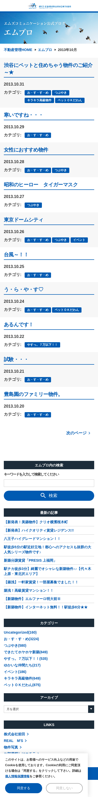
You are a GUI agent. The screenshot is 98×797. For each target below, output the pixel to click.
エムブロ (45, 50)
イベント (79, 240)
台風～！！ (16, 254)
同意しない (64, 788)
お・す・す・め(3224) (21, 639)
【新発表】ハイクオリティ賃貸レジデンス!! (39, 530)
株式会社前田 (14, 734)
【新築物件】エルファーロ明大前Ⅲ (32, 599)
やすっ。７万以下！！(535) (26, 659)
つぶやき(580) (15, 645)
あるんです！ (18, 324)
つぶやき (61, 92)
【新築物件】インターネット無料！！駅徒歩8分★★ (46, 607)
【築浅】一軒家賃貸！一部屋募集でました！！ (41, 582)
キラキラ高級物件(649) (22, 678)
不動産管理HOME (18, 50)
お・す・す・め (37, 92)
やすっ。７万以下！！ (42, 344)
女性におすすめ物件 (26, 150)
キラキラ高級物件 (39, 100)
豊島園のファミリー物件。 (33, 394)
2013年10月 (67, 50)
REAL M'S (13, 741)
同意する (23, 788)
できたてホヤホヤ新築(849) (26, 652)
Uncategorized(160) (20, 632)
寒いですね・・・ (23, 115)
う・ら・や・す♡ (23, 289)
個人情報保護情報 (17, 776)
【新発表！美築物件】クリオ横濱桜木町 (36, 522)
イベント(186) (15, 672)
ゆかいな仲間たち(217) (22, 665)
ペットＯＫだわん (70, 100)
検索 (49, 495)
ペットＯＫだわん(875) (22, 685)
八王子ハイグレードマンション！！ (32, 539)
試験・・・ (16, 359)
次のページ (76, 433)
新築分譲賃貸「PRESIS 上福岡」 (30, 560)
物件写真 (11, 747)
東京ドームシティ (23, 219)
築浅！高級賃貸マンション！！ (29, 590)
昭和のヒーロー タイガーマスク (41, 184)
